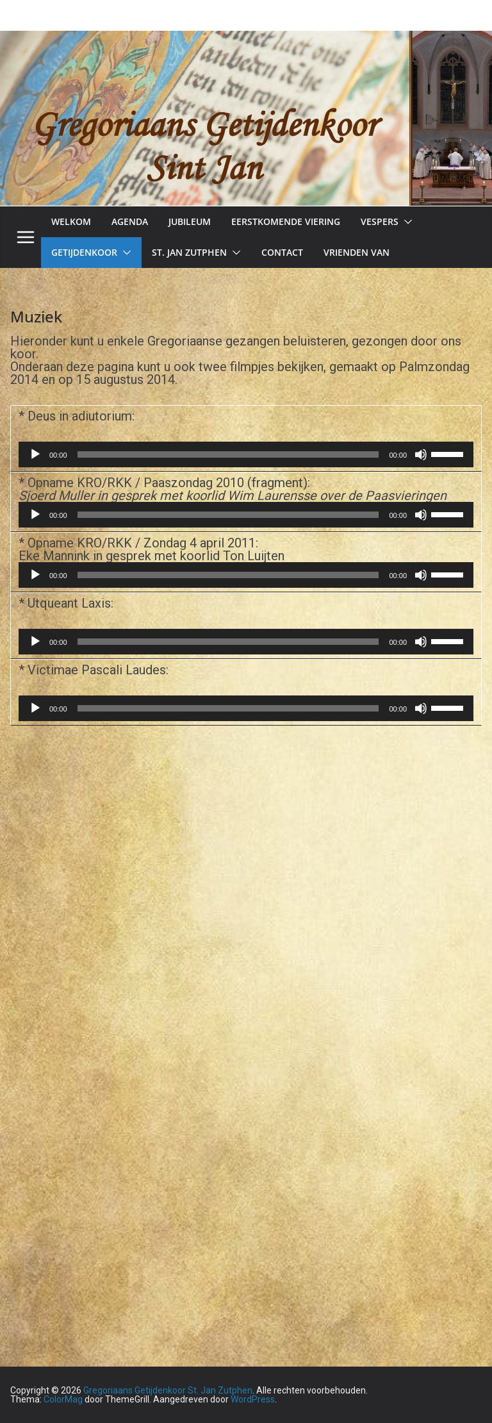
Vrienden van (357, 252)
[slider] (228, 454)
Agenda (129, 221)
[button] (405, 222)
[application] (246, 454)
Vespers (379, 221)
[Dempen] (420, 454)
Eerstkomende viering (285, 221)
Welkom (71, 221)
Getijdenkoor (84, 252)
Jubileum (189, 221)
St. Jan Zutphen (189, 252)
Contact (282, 252)
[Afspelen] (35, 454)
